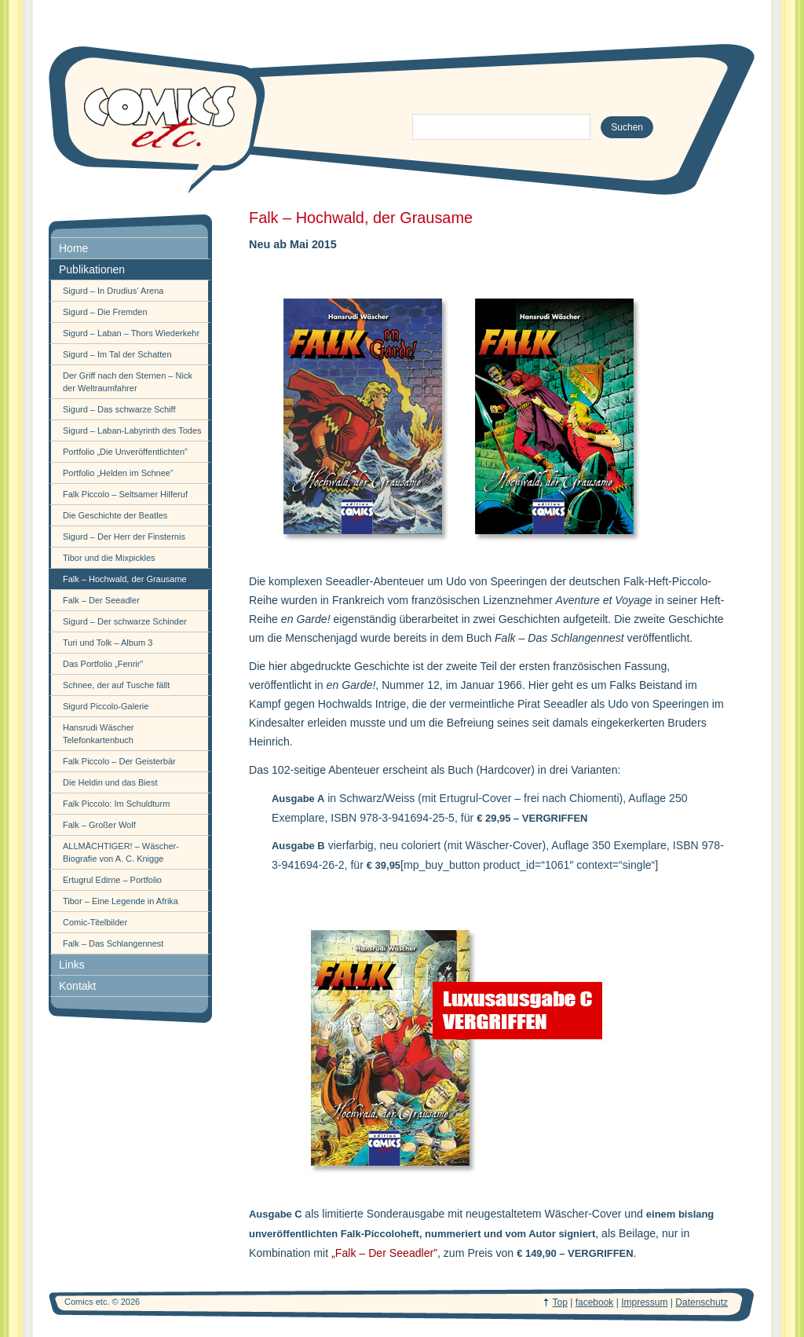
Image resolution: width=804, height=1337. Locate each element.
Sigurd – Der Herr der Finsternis (124, 536)
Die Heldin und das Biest (110, 782)
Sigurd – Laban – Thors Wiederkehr (131, 333)
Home (73, 248)
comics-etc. (159, 117)
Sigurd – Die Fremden (105, 312)
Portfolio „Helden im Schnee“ (118, 473)
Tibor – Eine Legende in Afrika (120, 901)
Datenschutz (701, 1302)
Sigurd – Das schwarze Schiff (119, 409)
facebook (595, 1302)
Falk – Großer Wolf (99, 825)
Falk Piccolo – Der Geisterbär (119, 761)
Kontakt (77, 986)
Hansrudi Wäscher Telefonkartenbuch (98, 734)
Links (72, 964)
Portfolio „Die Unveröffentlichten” (125, 451)
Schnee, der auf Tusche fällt (116, 685)
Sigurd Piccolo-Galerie (105, 706)
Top (560, 1302)
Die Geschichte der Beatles (115, 515)
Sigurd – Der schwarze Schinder (125, 621)
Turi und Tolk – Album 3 (107, 642)
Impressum (644, 1302)
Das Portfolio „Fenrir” (103, 663)
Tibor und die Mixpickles (109, 557)
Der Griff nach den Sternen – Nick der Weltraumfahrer (127, 382)
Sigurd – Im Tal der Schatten (117, 354)
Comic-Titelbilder (95, 922)
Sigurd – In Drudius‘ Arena (113, 290)
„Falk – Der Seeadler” (384, 1253)
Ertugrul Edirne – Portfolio (112, 880)
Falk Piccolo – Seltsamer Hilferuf (125, 494)
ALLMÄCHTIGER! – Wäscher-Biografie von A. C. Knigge (121, 852)
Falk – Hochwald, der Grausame (125, 579)
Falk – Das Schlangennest (113, 943)
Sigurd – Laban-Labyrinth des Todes (132, 430)
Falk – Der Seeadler (101, 600)
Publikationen (92, 269)
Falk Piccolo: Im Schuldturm (116, 803)
